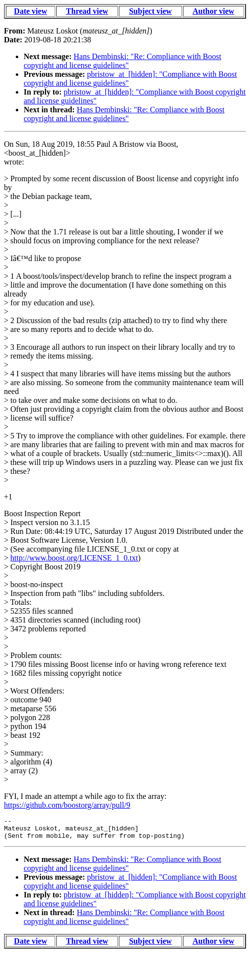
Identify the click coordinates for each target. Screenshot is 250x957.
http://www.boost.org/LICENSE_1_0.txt (74, 558)
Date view (30, 11)
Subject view (150, 11)
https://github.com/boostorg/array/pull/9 (67, 805)
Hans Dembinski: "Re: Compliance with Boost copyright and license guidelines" (122, 60)
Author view (214, 11)
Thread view (87, 11)
